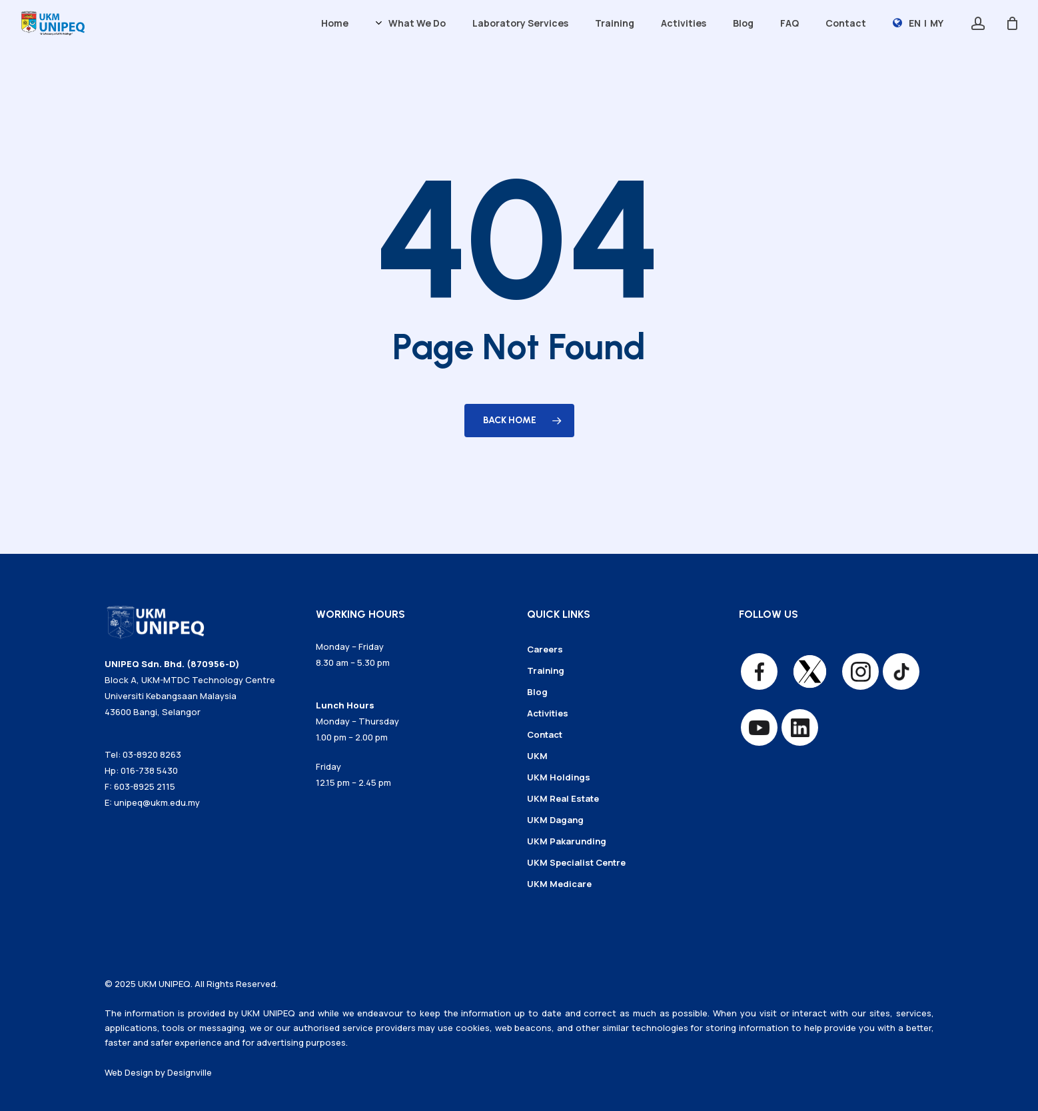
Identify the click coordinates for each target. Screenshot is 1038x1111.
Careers (545, 649)
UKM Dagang (555, 820)
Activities (547, 713)
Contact (544, 734)
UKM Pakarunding (566, 841)
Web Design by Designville (158, 1072)
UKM (537, 756)
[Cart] (1012, 23)
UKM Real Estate (563, 798)
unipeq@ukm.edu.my (157, 802)
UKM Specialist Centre (576, 862)
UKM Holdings (558, 777)
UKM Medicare (559, 884)
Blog (537, 692)
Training (545, 670)
